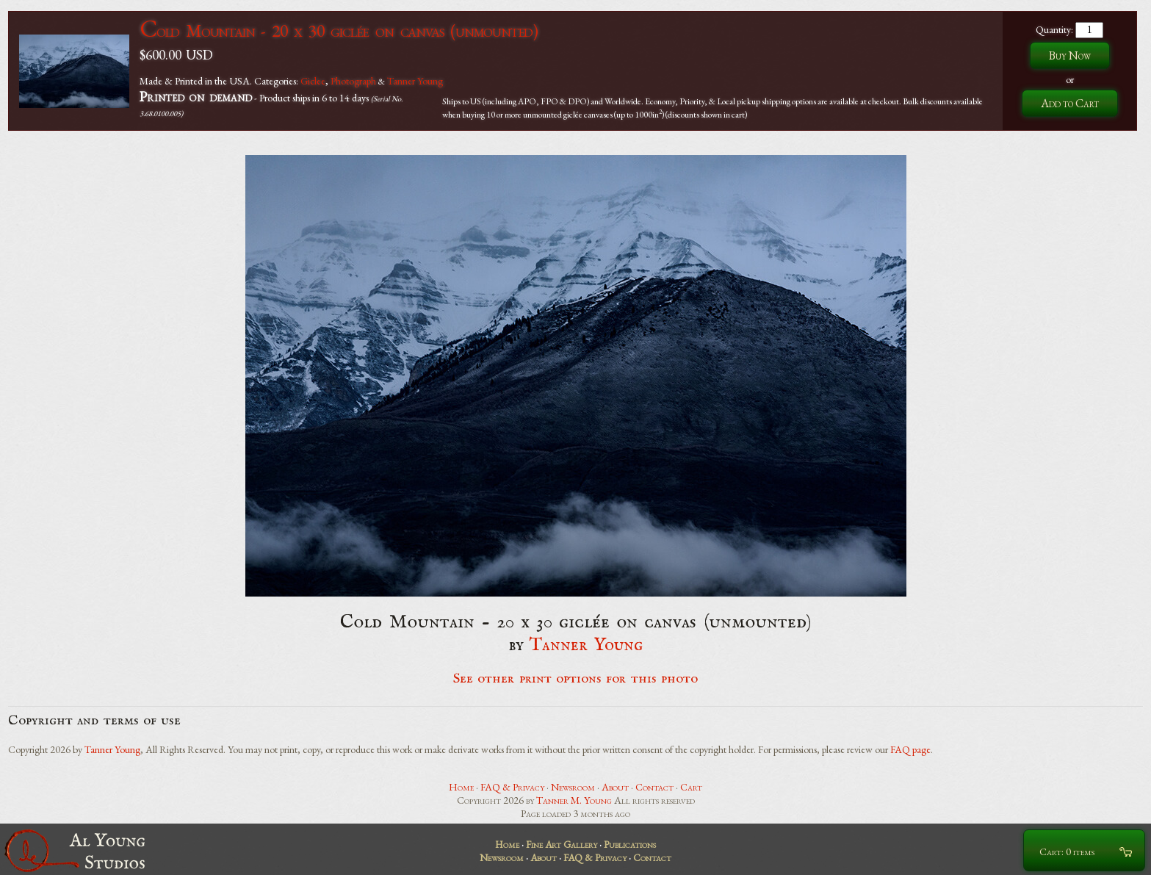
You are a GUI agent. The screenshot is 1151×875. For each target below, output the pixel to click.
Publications (630, 844)
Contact (654, 786)
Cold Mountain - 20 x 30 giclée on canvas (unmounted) (339, 30)
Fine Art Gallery (561, 844)
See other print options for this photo (575, 679)
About (615, 786)
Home (461, 786)
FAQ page (910, 749)
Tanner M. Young (574, 800)
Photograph (353, 80)
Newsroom (573, 786)
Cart (691, 786)
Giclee (312, 80)
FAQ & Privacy (512, 786)
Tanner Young (415, 80)
